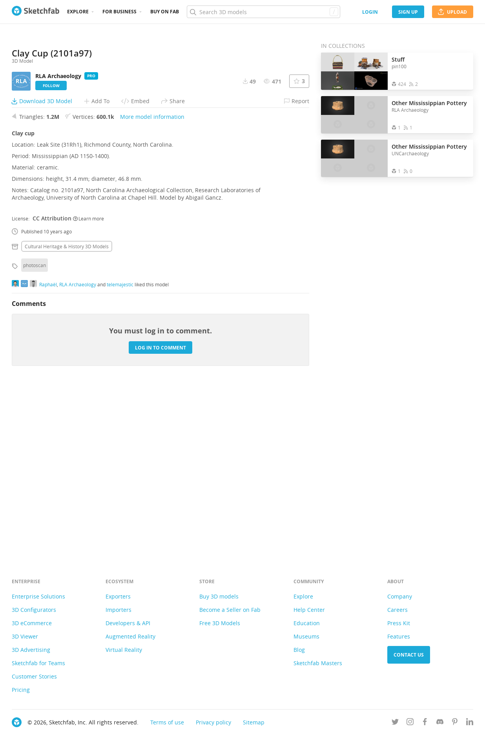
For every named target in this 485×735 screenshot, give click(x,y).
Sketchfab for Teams (38, 663)
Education (307, 623)
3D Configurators (34, 609)
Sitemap (253, 722)
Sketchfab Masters (318, 663)
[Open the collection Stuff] (354, 71)
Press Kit (398, 623)
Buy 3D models (219, 596)
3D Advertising (31, 649)
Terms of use (167, 722)
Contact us (409, 654)
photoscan (34, 431)
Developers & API (128, 623)
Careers (397, 609)
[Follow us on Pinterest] (454, 723)
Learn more (88, 385)
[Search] (263, 12)
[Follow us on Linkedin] (469, 723)
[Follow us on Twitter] (395, 723)
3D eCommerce (32, 623)
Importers (118, 609)
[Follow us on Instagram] (410, 723)
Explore (78, 11)
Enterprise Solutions (38, 596)
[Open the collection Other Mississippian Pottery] (354, 114)
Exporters (118, 596)
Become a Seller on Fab (230, 609)
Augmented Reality (130, 636)
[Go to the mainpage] (35, 12)
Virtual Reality (124, 649)
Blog (299, 649)
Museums (306, 636)
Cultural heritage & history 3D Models (67, 412)
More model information (152, 283)
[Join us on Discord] (439, 723)
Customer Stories (34, 676)
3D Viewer (25, 636)
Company (399, 596)
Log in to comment (160, 514)
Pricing (21, 689)
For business (119, 11)
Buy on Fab (164, 11)
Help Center (309, 609)
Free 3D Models (219, 623)
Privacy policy (213, 722)
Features (398, 636)
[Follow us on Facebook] (424, 723)
